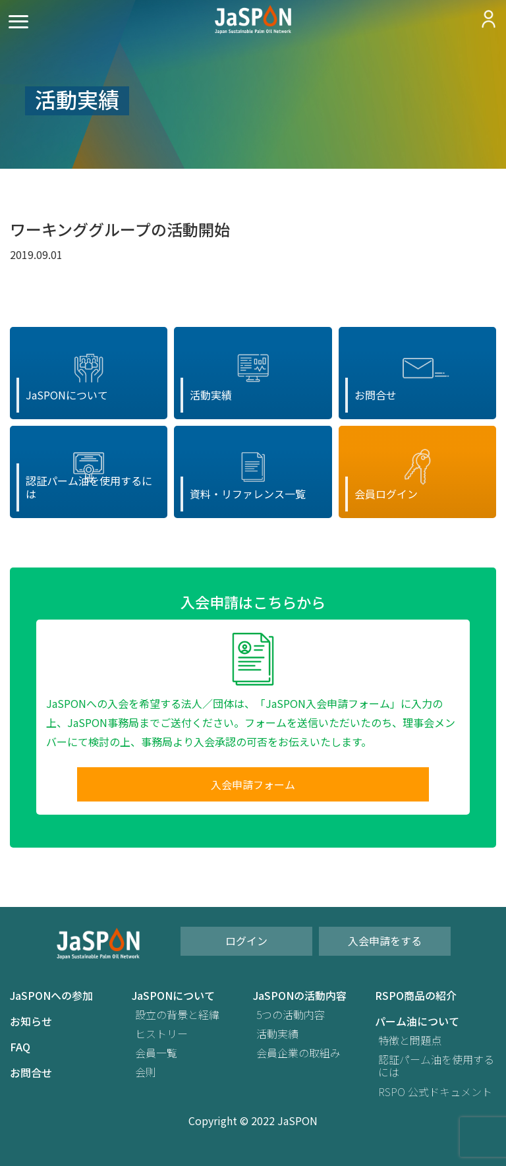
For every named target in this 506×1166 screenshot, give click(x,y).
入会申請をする (385, 940)
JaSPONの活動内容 (300, 995)
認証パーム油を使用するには (436, 1065)
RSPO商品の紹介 (416, 995)
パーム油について (417, 1021)
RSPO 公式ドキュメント (435, 1092)
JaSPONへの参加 (51, 995)
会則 (145, 1072)
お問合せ (31, 1072)
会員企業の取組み (298, 1053)
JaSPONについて (173, 995)
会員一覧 (156, 1053)
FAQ (20, 1047)
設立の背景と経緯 (177, 1014)
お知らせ (31, 1021)
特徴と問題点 (409, 1040)
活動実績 (277, 1034)
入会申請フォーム (253, 784)
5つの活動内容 (290, 1014)
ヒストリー (161, 1034)
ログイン (246, 940)
